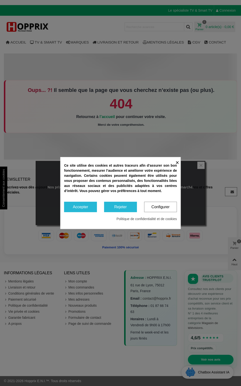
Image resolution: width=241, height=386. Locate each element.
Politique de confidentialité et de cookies (146, 219)
